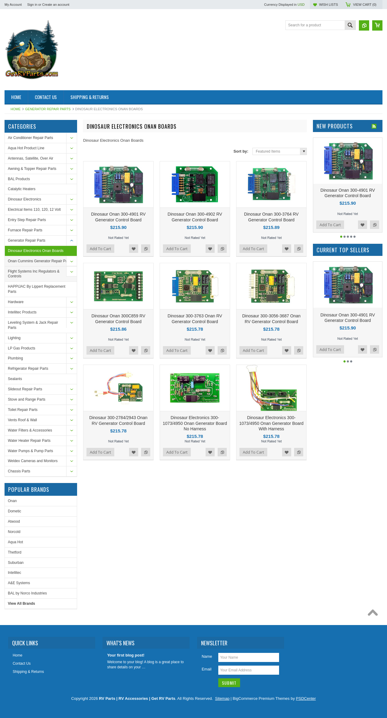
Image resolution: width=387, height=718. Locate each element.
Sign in (32, 4)
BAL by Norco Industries (27, 593)
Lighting (14, 338)
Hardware (16, 302)
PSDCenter (306, 698)
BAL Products (19, 179)
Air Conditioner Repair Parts (30, 138)
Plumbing (15, 358)
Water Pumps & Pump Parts (30, 451)
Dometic (14, 511)
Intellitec (14, 573)
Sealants (15, 379)
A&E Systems (19, 583)
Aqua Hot (15, 542)
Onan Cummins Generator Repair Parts (40, 261)
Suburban (16, 563)
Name (207, 656)
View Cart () (364, 4)
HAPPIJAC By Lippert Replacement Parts (36, 289)
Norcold (14, 532)
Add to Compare (145, 248)
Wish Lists (328, 4)
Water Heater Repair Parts (29, 440)
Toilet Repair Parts (22, 410)
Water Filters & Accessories (30, 430)
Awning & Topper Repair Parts (32, 169)
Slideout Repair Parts (25, 389)
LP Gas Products (21, 348)
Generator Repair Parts (48, 109)
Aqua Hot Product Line (26, 148)
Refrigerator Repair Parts (28, 368)
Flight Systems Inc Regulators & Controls (34, 274)
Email (207, 669)
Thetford (14, 552)
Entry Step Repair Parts (27, 220)
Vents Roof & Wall (22, 420)
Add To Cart (100, 248)
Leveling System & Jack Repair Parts (33, 325)
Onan (12, 501)
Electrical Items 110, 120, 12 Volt (34, 209)
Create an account (55, 4)
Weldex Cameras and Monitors (33, 461)
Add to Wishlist (133, 248)
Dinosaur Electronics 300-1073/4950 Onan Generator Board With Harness (271, 423)
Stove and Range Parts (26, 399)
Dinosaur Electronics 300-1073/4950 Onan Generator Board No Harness (195, 423)
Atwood (14, 521)
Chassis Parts (19, 471)
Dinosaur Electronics (24, 199)
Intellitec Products (22, 312)
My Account (13, 4)
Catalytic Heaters (21, 189)
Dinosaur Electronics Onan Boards (35, 251)
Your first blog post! (125, 655)
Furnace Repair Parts (25, 230)
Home (16, 109)
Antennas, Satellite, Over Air (30, 158)
